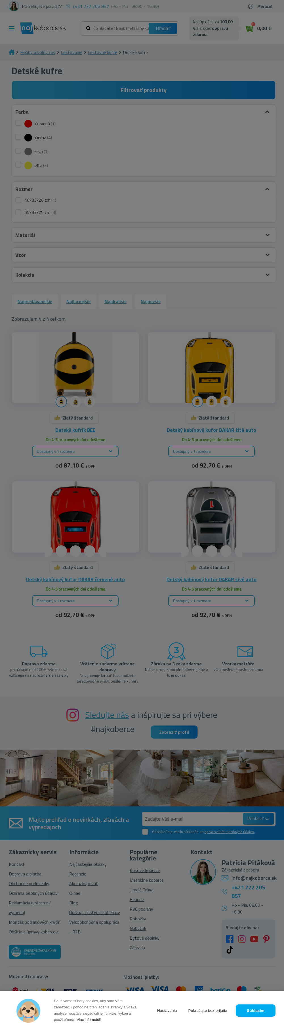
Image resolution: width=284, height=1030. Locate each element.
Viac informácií (89, 1020)
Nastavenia (167, 1010)
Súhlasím (255, 1010)
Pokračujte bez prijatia (207, 1010)
